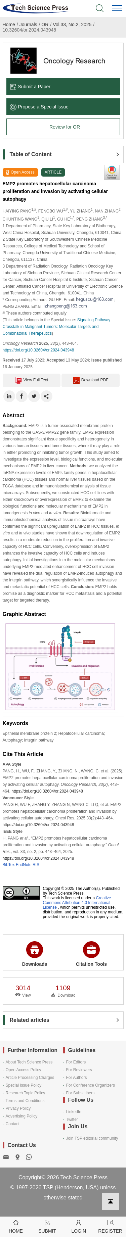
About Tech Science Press (29, 1062)
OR (44, 24)
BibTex (9, 864)
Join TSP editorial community (92, 1138)
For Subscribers (80, 1093)
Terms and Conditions (25, 1100)
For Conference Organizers (90, 1085)
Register (110, 1226)
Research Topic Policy (25, 1093)
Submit (47, 1226)
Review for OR (64, 127)
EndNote (24, 864)
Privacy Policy (18, 1108)
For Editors (76, 1062)
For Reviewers (79, 1069)
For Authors (76, 1077)
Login (79, 1226)
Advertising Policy (22, 1116)
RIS (36, 864)
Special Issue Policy (24, 1085)
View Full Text (31, 380)
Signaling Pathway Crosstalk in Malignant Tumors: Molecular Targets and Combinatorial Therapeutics (57, 327)
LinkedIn (73, 1111)
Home (9, 24)
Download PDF (91, 380)
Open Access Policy (23, 1069)
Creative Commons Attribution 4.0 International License (77, 903)
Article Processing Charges (30, 1077)
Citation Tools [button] (91, 954)
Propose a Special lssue (39, 106)
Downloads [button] (34, 954)
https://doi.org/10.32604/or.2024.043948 (38, 350)
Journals (28, 24)
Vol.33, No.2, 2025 (72, 24)
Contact (12, 1124)
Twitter (72, 1119)
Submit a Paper (30, 86)
